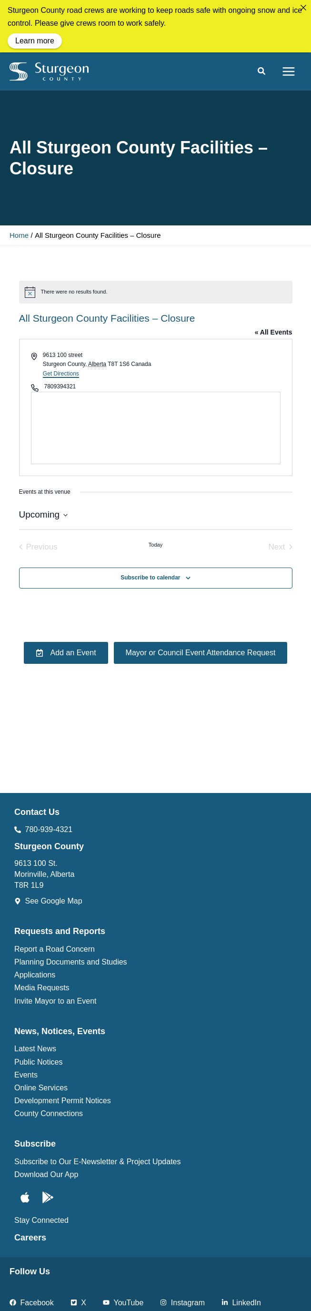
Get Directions (61, 373)
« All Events (273, 332)
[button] (262, 72)
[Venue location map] (155, 428)
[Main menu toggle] (288, 71)
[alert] (155, 292)
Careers (30, 1237)
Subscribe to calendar (150, 577)
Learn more (34, 41)
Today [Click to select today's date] (155, 545)
